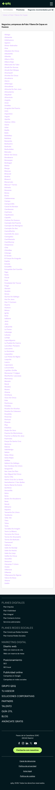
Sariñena (8, 488)
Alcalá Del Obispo (11, 70)
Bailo (6, 133)
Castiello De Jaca (11, 234)
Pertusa (7, 419)
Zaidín (6, 583)
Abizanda (8, 37)
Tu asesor (8, 691)
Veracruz (8, 561)
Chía (6, 247)
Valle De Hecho (10, 550)
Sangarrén (8, 469)
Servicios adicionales (11, 622)
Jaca (6, 321)
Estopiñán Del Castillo (13, 269)
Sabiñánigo (8, 449)
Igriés (6, 313)
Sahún (6, 452)
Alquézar (8, 95)
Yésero (7, 580)
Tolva (6, 523)
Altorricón (8, 97)
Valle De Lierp (10, 553)
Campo (7, 201)
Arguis (7, 116)
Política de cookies (27, 776)
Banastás (8, 141)
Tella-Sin (8, 518)
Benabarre (8, 157)
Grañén (7, 291)
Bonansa (7, 190)
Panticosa (8, 403)
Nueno (7, 389)
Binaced (7, 174)
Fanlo (6, 275)
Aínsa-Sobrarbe (10, 45)
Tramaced (8, 542)
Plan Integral (8, 614)
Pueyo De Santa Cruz (12, 441)
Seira (6, 493)
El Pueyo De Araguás (12, 258)
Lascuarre (8, 348)
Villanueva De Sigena (12, 575)
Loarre (7, 362)
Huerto (7, 305)
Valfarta (7, 545)
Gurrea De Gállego (11, 297)
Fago (6, 272)
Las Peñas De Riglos (12, 357)
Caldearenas (9, 198)
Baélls (6, 130)
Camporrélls (9, 204)
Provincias (20, 10)
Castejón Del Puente (12, 223)
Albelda (7, 56)
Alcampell (8, 73)
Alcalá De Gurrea (11, 67)
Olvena (7, 392)
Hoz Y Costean (10, 302)
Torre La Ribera (10, 531)
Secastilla (8, 490)
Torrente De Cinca (11, 534)
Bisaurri (7, 179)
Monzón (7, 381)
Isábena (7, 318)
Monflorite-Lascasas (12, 376)
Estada (7, 264)
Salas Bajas (9, 458)
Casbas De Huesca (12, 220)
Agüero (7, 43)
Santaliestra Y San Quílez (14, 482)
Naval (6, 384)
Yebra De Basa (10, 578)
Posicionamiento (12, 660)
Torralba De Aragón (12, 529)
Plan (6, 425)
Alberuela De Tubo (11, 65)
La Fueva (8, 329)
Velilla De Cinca (10, 556)
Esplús (7, 261)
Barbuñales (9, 149)
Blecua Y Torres (10, 185)
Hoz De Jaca (9, 299)
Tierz (6, 520)
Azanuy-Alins (9, 122)
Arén (6, 111)
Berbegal (8, 163)
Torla (6, 526)
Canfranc (8, 212)
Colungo (7, 253)
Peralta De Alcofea (12, 409)
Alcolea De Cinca (11, 75)
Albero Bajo (9, 62)
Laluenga (8, 332)
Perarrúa (7, 417)
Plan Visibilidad (9, 611)
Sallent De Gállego (11, 463)
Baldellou (8, 136)
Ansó (6, 103)
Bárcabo (7, 152)
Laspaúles (8, 354)
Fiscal (6, 277)
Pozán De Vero (10, 430)
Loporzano (8, 365)
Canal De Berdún (11, 206)
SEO (5, 663)
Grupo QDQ (9, 686)
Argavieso (8, 114)
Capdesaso (9, 215)
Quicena (7, 444)
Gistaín (7, 288)
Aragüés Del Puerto (12, 108)
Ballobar (7, 138)
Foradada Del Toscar (12, 283)
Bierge (7, 168)
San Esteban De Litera (13, 466)
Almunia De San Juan (12, 89)
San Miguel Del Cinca (12, 474)
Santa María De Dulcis (13, 485)
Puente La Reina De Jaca (14, 436)
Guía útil (7, 711)
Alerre (6, 81)
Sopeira (7, 510)
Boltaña (7, 187)
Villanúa (7, 572)
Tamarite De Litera (12, 512)
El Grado (7, 256)
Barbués (7, 146)
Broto (6, 196)
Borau (6, 193)
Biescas (7, 171)
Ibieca (6, 310)
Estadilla (8, 267)
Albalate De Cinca (11, 51)
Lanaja (7, 338)
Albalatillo (8, 54)
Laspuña (7, 359)
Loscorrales (9, 368)
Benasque (8, 160)
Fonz (6, 280)
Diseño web (10, 646)
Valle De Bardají (10, 548)
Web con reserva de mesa (13, 653)
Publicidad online (13, 672)
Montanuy (8, 378)
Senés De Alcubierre (12, 499)
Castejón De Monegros (13, 226)
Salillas (7, 460)
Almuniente (9, 92)
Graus (6, 294)
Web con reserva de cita (13, 650)
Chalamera (8, 245)
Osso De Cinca (10, 398)
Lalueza (7, 335)
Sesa (6, 501)
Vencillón (8, 559)
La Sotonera (9, 351)
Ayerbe (7, 119)
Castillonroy (9, 242)
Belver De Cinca (10, 155)
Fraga (6, 286)
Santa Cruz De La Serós (13, 479)
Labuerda (8, 327)
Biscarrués (8, 182)
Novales (7, 387)
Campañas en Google (12, 676)
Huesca (7, 308)
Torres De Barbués (11, 540)
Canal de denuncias (27, 761)
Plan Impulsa (8, 607)
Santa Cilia (8, 477)
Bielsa (6, 166)
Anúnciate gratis (12, 721)
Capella (7, 217)
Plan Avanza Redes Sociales (14, 636)
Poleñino (7, 428)
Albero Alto (9, 59)
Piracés (7, 422)
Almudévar (8, 86)
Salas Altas (8, 455)
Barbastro (8, 144)
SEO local (7, 667)
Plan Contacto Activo (11, 618)
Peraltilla (8, 414)
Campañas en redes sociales (15, 679)
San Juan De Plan (11, 471)
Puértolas (8, 439)
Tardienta (8, 515)
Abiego (7, 35)
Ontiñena (8, 395)
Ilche (6, 316)
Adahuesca (9, 40)
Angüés (7, 100)
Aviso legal (27, 771)
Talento (7, 706)
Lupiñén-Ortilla (10, 370)
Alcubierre (8, 78)
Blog (5, 716)
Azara (6, 125)
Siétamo (7, 507)
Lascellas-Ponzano (12, 346)
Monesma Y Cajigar (12, 373)
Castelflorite (9, 231)
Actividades (8, 10)
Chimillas (8, 250)
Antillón (7, 105)
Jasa (6, 324)
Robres (7, 447)
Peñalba (7, 406)
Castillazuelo (9, 239)
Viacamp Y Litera (11, 564)
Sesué (6, 504)
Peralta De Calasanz (12, 411)
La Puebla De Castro (12, 343)
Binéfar (7, 176)
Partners (7, 701)
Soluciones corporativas (18, 696)
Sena (6, 496)
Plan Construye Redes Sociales (15, 632)
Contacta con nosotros (27, 750)
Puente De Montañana (13, 433)
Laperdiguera (9, 340)
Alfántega (8, 84)
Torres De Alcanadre (12, 537)
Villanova (8, 570)
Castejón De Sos (11, 228)
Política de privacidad (27, 766)
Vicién (7, 567)
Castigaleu (8, 237)
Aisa (6, 48)
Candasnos (8, 209)
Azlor (6, 127)
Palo (6, 400)
